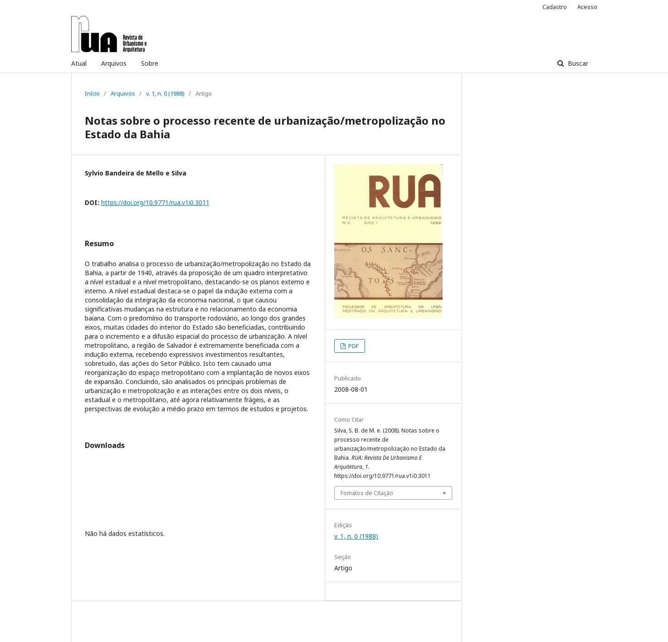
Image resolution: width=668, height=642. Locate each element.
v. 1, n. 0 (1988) (165, 93)
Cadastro (554, 7)
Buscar (577, 63)
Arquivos (114, 63)
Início (92, 93)
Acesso (587, 7)
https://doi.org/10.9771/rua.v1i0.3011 (155, 202)
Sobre (149, 63)
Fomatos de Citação (367, 493)
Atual (79, 63)
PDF (353, 346)
